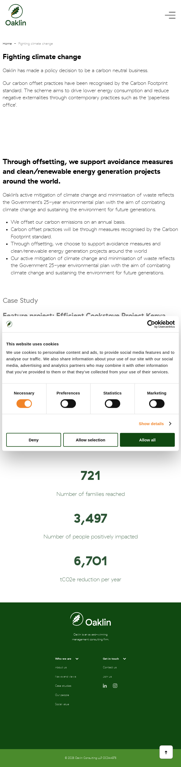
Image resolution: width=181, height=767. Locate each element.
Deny (34, 440)
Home (7, 44)
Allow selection (90, 440)
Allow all (147, 440)
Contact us (110, 667)
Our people (62, 695)
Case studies (63, 686)
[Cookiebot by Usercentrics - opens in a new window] (151, 324)
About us (61, 667)
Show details (151, 423)
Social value (62, 704)
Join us (107, 676)
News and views (65, 676)
